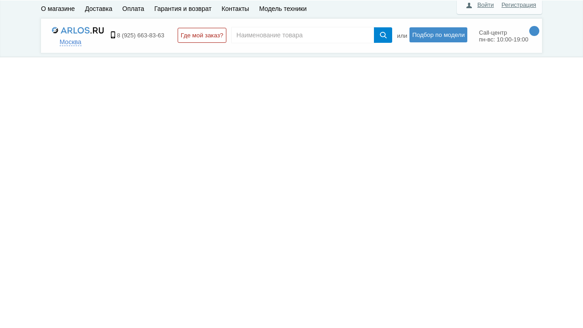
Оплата (133, 8)
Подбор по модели (438, 34)
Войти (485, 4)
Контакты (235, 8)
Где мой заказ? (202, 35)
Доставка (98, 8)
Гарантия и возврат (183, 8)
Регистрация (518, 4)
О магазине (58, 8)
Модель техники (283, 8)
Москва (71, 42)
